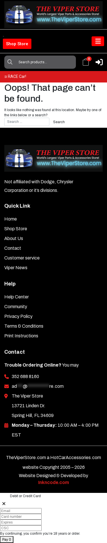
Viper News (15, 267)
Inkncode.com (53, 482)
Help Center (16, 296)
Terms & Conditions (23, 326)
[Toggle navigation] (98, 41)
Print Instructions (21, 335)
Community (15, 306)
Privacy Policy (18, 316)
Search (10, 62)
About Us (13, 238)
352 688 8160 (25, 376)
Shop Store (17, 43)
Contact (12, 248)
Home (10, 219)
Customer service (22, 257)
